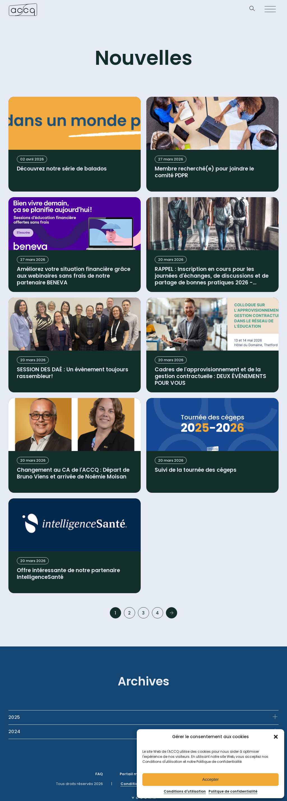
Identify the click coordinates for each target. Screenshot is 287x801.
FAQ (99, 774)
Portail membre (135, 774)
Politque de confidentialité (233, 791)
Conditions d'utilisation (185, 791)
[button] (276, 737)
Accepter (210, 779)
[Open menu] (270, 9)
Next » (171, 612)
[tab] (143, 717)
